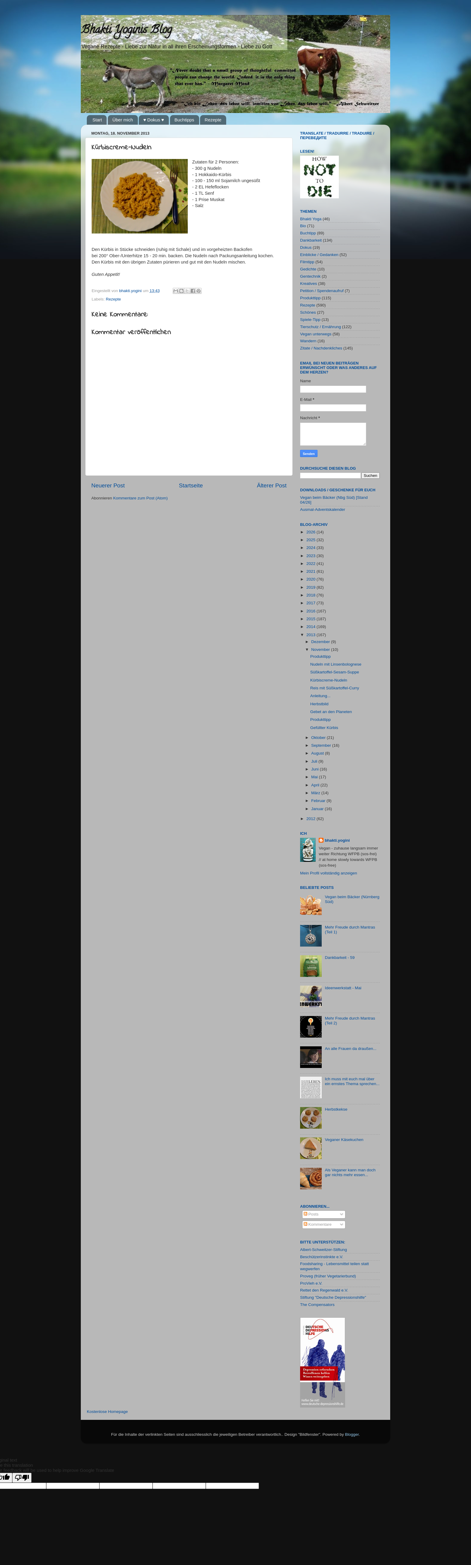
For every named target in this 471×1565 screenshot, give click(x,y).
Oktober (319, 737)
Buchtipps (184, 119)
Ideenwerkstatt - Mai (343, 988)
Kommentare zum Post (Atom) (140, 498)
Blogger (352, 1434)
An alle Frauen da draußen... (350, 1048)
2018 (311, 595)
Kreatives (308, 283)
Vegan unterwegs (315, 334)
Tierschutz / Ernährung (320, 327)
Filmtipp (307, 262)
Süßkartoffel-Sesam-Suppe (334, 672)
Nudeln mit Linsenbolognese (335, 664)
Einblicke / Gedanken (319, 254)
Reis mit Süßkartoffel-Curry (334, 688)
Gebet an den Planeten (331, 711)
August (318, 753)
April (316, 785)
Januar (318, 809)
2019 (311, 587)
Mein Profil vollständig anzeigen (328, 873)
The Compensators (317, 1304)
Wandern (308, 341)
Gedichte (308, 269)
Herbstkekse (336, 1109)
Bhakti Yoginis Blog (126, 31)
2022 (311, 563)
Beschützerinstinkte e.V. (321, 1257)
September (321, 745)
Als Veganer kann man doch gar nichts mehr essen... (350, 1172)
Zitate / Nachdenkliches (321, 348)
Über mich (122, 119)
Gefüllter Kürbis (324, 727)
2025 (311, 540)
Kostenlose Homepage (107, 1411)
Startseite (191, 485)
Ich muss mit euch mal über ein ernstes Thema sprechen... (352, 1081)
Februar (319, 800)
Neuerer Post (108, 485)
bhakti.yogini (131, 290)
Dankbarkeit (311, 240)
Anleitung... (320, 696)
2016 (311, 611)
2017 (311, 603)
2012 (311, 818)
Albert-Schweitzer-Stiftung (323, 1249)
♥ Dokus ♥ (153, 119)
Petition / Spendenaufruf (322, 290)
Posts (311, 1214)
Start (97, 119)
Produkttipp (310, 298)
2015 (311, 619)
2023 (311, 556)
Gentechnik (310, 276)
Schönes (308, 312)
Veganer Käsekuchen (344, 1139)
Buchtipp (308, 233)
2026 (311, 532)
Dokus (305, 247)
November (321, 649)
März (316, 793)
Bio (303, 226)
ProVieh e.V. (311, 1283)
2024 (311, 547)
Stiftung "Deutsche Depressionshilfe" (333, 1297)
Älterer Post (272, 485)
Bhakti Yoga (310, 219)
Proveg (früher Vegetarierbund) (328, 1276)
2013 (311, 635)
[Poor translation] (22, 1478)
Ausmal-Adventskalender (322, 509)
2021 (311, 571)
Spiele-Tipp (310, 319)
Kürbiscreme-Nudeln (328, 680)
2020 (311, 579)
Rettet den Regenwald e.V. (324, 1290)
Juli (314, 761)
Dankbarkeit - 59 (339, 957)
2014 (311, 626)
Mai (315, 777)
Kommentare (318, 1224)
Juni (315, 769)
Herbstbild (319, 704)
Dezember (321, 641)
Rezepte (213, 119)
